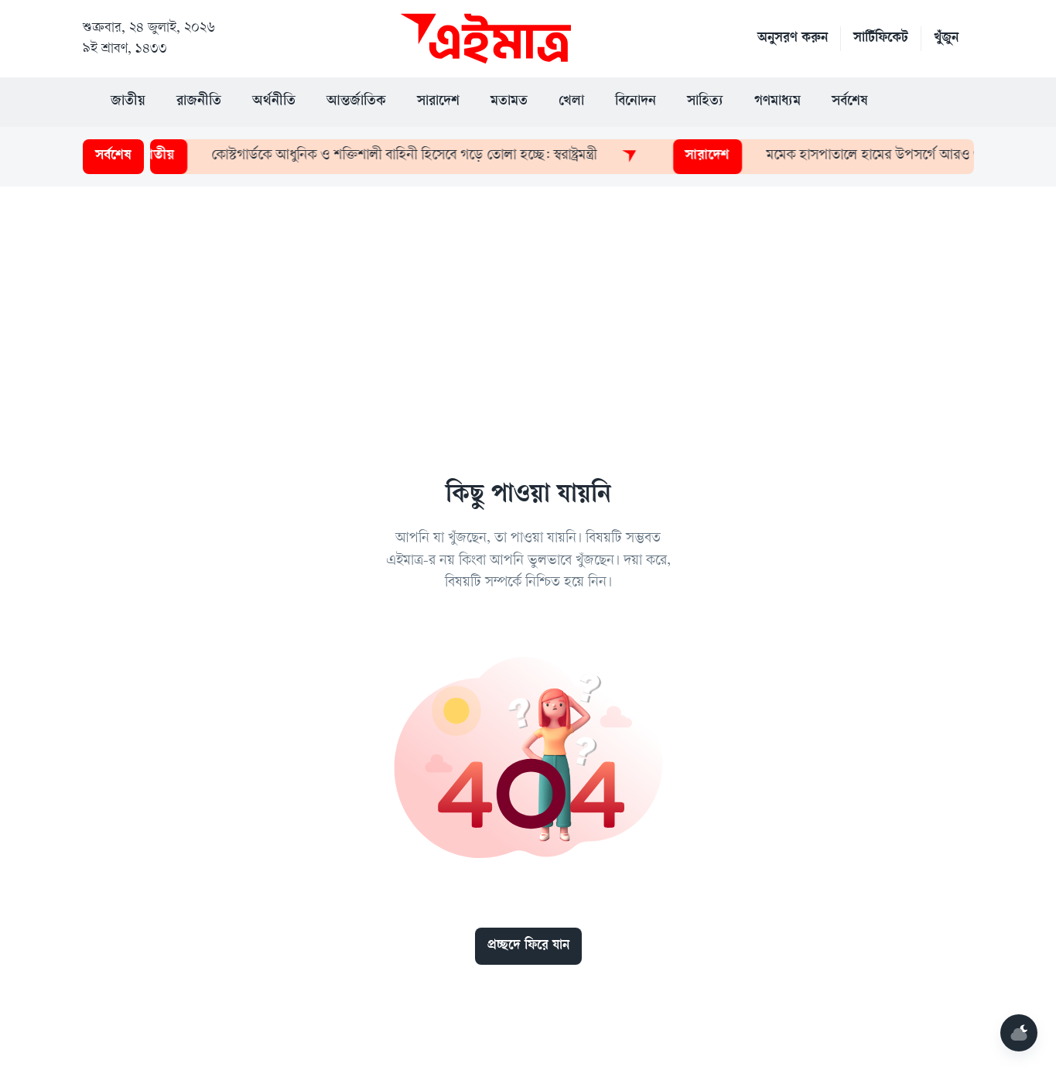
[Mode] (1018, 1032)
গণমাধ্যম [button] (777, 102)
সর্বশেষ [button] (850, 102)
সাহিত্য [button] (705, 102)
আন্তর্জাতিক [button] (356, 102)
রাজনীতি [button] (198, 102)
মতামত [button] (509, 102)
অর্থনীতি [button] (274, 102)
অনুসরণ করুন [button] (792, 38)
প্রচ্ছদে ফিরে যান (528, 946)
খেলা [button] (571, 102)
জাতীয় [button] (128, 102)
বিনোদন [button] (635, 102)
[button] (914, 102)
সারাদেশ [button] (438, 102)
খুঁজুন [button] (946, 38)
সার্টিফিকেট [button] (880, 38)
